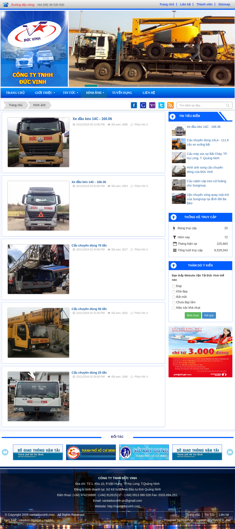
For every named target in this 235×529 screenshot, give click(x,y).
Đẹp (177, 286)
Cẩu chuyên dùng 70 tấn (89, 245)
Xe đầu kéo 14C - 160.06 (92, 119)
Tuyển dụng (122, 92)
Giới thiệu (43, 92)
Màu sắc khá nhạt (186, 308)
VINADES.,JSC (221, 520)
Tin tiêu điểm (189, 116)
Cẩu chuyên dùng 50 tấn (89, 309)
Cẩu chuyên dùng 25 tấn (89, 372)
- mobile (47, 520)
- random (24, 520)
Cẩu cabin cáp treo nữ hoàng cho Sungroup (206, 183)
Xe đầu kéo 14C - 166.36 (89, 182)
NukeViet (187, 520)
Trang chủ (15, 92)
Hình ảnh (94, 92)
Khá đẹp (180, 292)
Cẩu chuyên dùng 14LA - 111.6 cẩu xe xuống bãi (208, 142)
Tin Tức (69, 92)
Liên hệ (149, 92)
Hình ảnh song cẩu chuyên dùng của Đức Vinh (205, 170)
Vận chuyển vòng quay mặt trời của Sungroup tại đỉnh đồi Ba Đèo (208, 199)
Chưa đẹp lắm (184, 302)
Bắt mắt (179, 297)
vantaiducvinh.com (42, 514)
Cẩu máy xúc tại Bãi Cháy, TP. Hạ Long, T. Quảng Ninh (207, 156)
